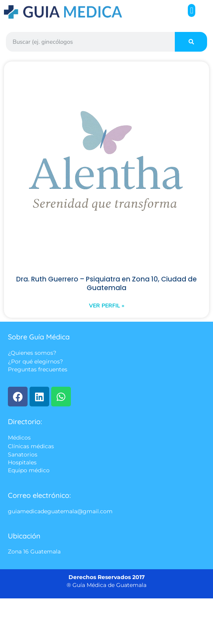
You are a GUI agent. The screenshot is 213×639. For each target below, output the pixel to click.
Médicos (19, 438)
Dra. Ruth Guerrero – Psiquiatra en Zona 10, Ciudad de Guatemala (106, 283)
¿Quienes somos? (32, 353)
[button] (191, 10)
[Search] (191, 42)
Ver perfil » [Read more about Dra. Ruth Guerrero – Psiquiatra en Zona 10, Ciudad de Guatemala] (106, 305)
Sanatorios (22, 454)
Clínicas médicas (31, 446)
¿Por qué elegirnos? (35, 361)
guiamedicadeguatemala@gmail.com (60, 511)
